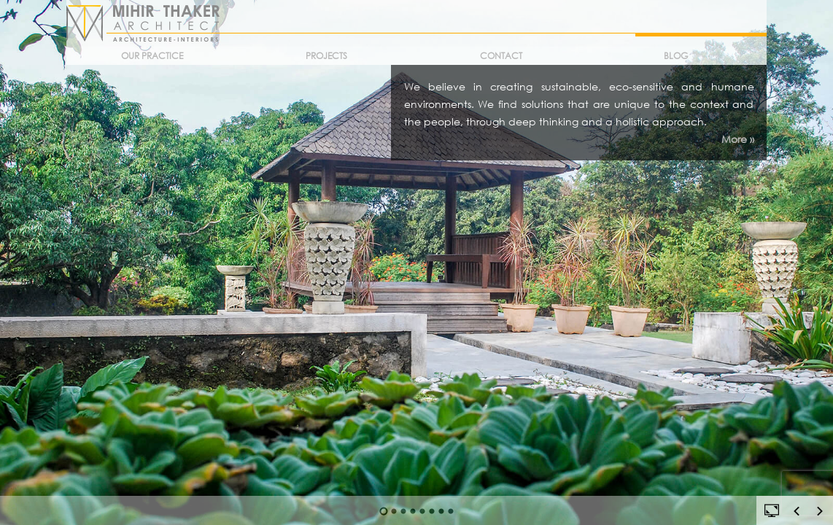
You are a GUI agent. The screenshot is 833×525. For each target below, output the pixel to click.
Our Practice (152, 56)
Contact (501, 56)
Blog (676, 56)
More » (737, 139)
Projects (326, 56)
